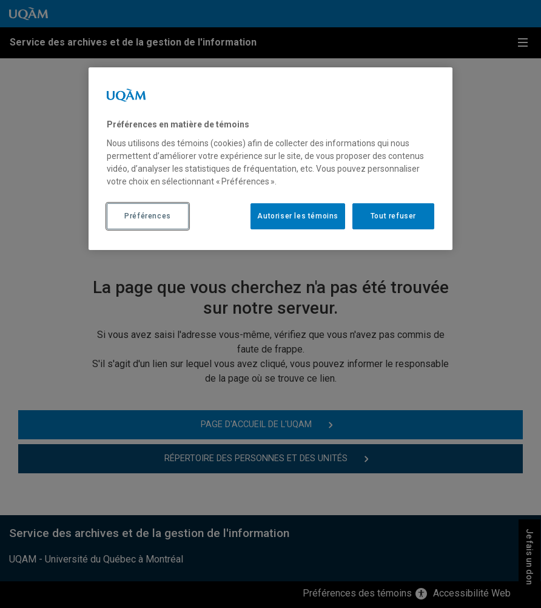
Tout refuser (393, 216)
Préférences (147, 216)
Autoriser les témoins (297, 216)
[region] (270, 158)
